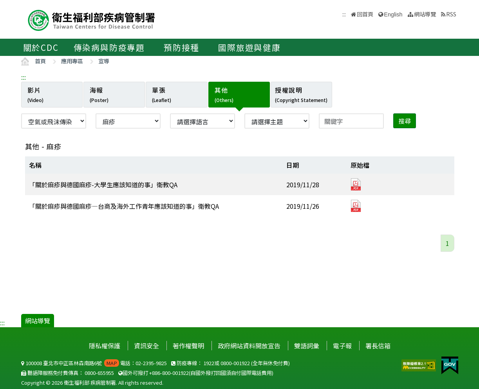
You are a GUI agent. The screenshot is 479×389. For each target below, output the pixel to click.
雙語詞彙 (306, 345)
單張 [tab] (161, 94)
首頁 (40, 61)
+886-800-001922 (169, 372)
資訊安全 (146, 345)
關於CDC (41, 47)
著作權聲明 (188, 345)
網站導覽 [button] (425, 14)
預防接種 (181, 47)
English (393, 14)
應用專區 (72, 61)
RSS (451, 14)
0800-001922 (235, 363)
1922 (208, 363)
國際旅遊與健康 (249, 47)
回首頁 (365, 14)
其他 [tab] (224, 94)
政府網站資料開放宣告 (249, 345)
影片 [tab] (35, 94)
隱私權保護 (104, 345)
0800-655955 (99, 372)
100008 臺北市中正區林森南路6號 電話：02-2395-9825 (94, 363)
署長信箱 (377, 345)
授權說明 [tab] (301, 94)
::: (23, 77)
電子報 (342, 345)
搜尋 (404, 120)
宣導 (103, 61)
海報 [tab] (99, 94)
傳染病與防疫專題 (109, 47)
